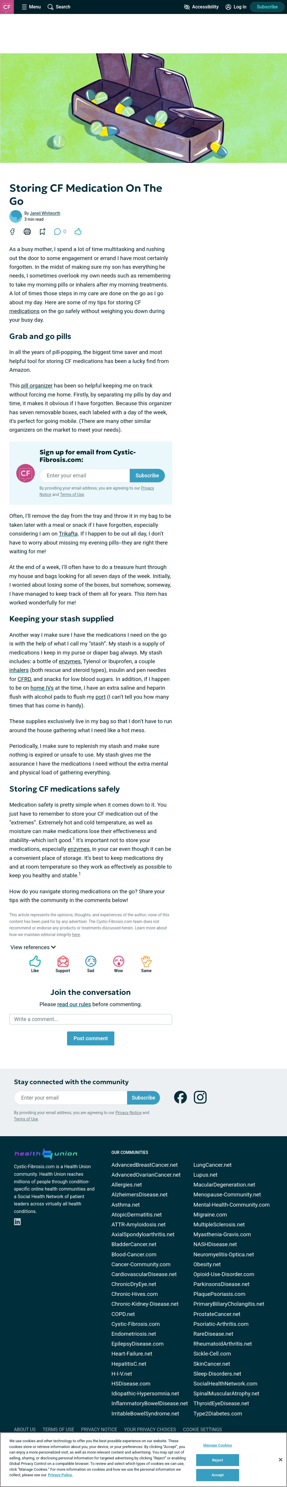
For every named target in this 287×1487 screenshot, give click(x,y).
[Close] (280, 1459)
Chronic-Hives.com (134, 1294)
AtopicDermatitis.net (136, 1214)
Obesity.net (207, 1264)
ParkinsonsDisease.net (222, 1284)
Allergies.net (126, 1184)
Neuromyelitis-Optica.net (224, 1254)
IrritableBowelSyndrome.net (145, 1413)
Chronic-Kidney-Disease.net (144, 1304)
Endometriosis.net (133, 1334)
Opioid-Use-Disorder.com (224, 1274)
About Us (25, 1429)
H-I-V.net (121, 1373)
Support (60, 964)
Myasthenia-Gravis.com (222, 1234)
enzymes (70, 661)
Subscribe (267, 7)
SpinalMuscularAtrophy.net (226, 1393)
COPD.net (123, 1314)
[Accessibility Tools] (201, 7)
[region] (143, 1459)
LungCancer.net (213, 1165)
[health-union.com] (46, 1153)
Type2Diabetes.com (218, 1413)
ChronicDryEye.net (133, 1284)
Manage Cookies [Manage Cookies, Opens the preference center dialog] (217, 1445)
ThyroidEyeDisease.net (221, 1403)
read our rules (74, 1004)
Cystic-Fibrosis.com (135, 1324)
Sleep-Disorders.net (217, 1373)
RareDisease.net (213, 1334)
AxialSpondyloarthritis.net (142, 1234)
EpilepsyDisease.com (137, 1343)
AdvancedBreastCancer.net (144, 1165)
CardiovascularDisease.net (144, 1274)
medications (24, 311)
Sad (88, 964)
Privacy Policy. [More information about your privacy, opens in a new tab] (60, 1475)
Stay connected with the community (71, 1082)
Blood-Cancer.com (133, 1254)
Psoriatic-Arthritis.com (221, 1324)
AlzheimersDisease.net (139, 1194)
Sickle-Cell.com (212, 1353)
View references (33, 947)
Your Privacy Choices (150, 1429)
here (76, 934)
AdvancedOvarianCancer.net (145, 1174)
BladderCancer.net (133, 1244)
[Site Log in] (236, 7)
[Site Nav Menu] (31, 7)
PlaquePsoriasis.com (220, 1294)
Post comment (90, 1038)
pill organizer (37, 385)
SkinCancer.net (212, 1363)
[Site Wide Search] (58, 7)
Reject (217, 1460)
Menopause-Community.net (227, 1194)
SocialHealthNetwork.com (225, 1383)
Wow (115, 964)
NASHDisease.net (215, 1244)
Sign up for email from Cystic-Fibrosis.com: (87, 456)
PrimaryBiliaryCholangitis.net (229, 1304)
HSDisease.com (130, 1383)
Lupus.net (206, 1174)
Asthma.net (125, 1204)
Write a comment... (36, 1019)
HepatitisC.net (128, 1363)
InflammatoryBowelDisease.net (149, 1403)
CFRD (24, 679)
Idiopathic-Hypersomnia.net (145, 1393)
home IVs (42, 687)
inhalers (19, 670)
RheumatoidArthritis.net (223, 1343)
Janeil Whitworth (45, 213)
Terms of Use (72, 494)
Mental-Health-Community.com (232, 1204)
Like (32, 964)
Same (143, 964)
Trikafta (68, 533)
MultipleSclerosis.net (219, 1224)
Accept (218, 1475)
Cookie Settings (202, 1429)
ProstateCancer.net (217, 1314)
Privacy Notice (128, 1112)
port (100, 696)
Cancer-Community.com (141, 1264)
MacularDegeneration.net (224, 1184)
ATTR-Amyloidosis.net (138, 1224)
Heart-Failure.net (131, 1353)
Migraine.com (210, 1214)
